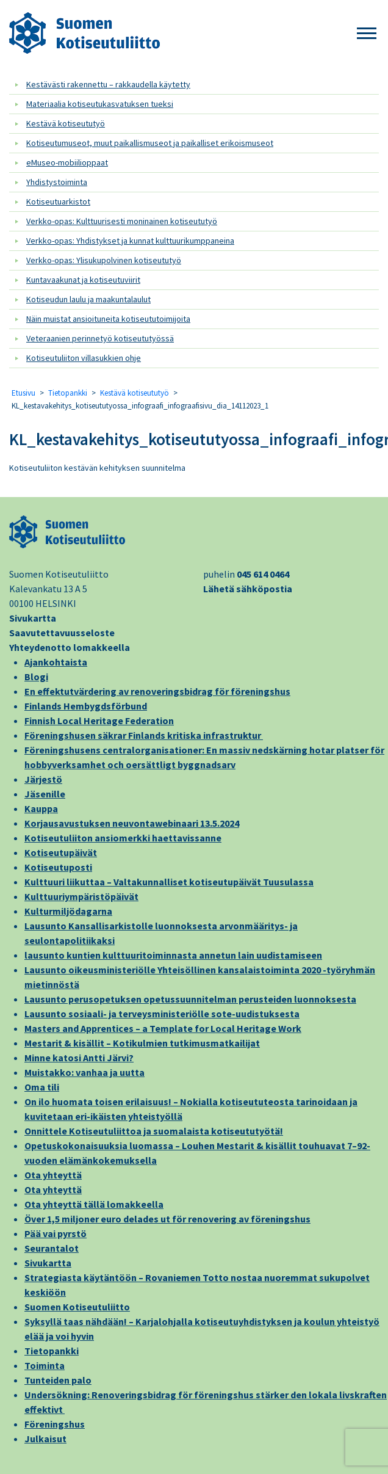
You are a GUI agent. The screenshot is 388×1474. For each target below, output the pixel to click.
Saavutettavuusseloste (62, 632)
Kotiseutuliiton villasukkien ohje (83, 357)
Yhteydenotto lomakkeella (69, 647)
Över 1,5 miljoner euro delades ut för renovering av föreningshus (167, 1219)
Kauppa (41, 808)
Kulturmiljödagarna (68, 911)
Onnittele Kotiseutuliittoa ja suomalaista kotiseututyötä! (153, 1131)
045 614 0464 (263, 574)
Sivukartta (32, 618)
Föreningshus (54, 1424)
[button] (366, 33)
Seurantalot (51, 1248)
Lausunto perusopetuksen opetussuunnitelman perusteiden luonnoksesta (190, 999)
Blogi (36, 676)
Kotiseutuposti (58, 867)
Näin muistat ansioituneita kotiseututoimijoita (108, 318)
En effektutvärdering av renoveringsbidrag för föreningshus (157, 691)
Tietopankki (67, 393)
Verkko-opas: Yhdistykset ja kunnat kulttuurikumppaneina (130, 240)
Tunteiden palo (58, 1380)
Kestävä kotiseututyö (65, 123)
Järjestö (43, 779)
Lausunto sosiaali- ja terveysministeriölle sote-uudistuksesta (162, 1013)
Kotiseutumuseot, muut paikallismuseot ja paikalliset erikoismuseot (149, 142)
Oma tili (41, 1087)
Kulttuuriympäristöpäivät (81, 896)
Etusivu (23, 393)
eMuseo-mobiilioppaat (67, 162)
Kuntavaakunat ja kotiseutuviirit (83, 279)
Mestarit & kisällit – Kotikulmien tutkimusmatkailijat (142, 1043)
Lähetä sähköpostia (247, 589)
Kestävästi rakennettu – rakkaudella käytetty (108, 84)
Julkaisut (45, 1438)
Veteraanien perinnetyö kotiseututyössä (100, 338)
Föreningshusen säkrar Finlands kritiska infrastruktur (143, 735)
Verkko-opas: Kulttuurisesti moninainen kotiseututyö (121, 221)
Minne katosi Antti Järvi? (79, 1057)
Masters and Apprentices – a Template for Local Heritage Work (162, 1028)
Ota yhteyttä (53, 1175)
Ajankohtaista (55, 662)
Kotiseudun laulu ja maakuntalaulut (88, 299)
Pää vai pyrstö (55, 1233)
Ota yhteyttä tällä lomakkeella (93, 1204)
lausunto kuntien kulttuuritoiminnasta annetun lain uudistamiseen (173, 955)
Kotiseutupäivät (60, 852)
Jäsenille (44, 794)
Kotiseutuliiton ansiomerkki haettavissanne (122, 838)
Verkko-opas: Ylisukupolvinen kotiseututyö (103, 260)
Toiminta (44, 1365)
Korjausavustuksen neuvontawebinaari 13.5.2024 (131, 823)
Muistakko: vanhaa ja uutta (84, 1072)
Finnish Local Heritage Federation (99, 720)
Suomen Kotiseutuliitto (77, 1307)
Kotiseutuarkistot (58, 201)
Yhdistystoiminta (56, 181)
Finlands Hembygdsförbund (85, 706)
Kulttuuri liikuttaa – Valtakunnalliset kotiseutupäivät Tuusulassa (169, 882)
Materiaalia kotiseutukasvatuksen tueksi (99, 103)
